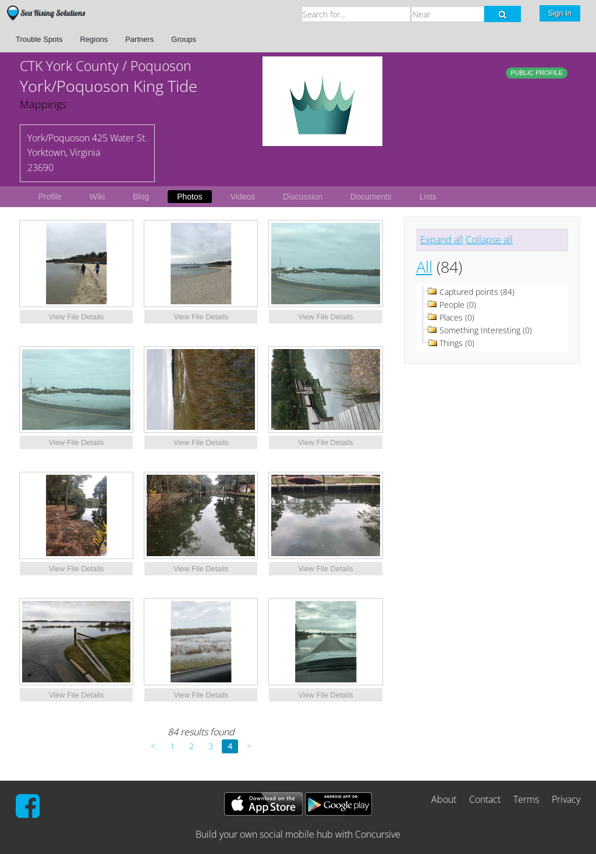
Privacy (566, 799)
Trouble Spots (39, 39)
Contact (485, 799)
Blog (141, 196)
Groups (183, 39)
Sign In (560, 13)
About (443, 799)
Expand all (441, 239)
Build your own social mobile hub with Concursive (298, 834)
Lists (428, 196)
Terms (526, 799)
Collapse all (489, 239)
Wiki (97, 196)
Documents (371, 196)
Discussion (302, 196)
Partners (139, 39)
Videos (243, 196)
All (424, 266)
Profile (50, 196)
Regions (94, 39)
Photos (190, 196)
